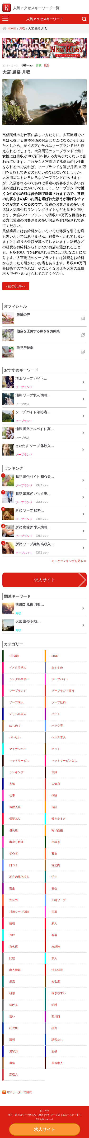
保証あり (15, 818)
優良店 (13, 830)
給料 (54, 1004)
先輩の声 (23, 314)
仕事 (12, 795)
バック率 (57, 725)
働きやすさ (59, 818)
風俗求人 (57, 1063)
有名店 (13, 946)
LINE (55, 655)
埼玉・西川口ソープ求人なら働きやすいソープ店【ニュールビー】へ (44, 1115)
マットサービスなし (64, 760)
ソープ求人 (16, 702)
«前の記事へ (16, 286)
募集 (54, 853)
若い (12, 1016)
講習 (12, 1039)
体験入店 (15, 807)
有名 (54, 935)
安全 (12, 888)
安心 (54, 888)
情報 (12, 923)
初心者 (13, 853)
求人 (54, 958)
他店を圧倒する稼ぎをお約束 (38, 331)
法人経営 (57, 970)
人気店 (56, 783)
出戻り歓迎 (16, 842)
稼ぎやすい (59, 993)
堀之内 (56, 865)
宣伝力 (13, 900)
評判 (54, 1028)
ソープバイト (60, 679)
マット (56, 749)
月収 (12, 935)
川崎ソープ (59, 900)
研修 (12, 993)
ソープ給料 (59, 702)
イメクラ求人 (17, 667)
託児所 (13, 1028)
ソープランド (17, 690)
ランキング (16, 772)
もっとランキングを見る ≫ (69, 561)
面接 (54, 1051)
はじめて (15, 725)
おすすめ (57, 667)
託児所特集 (25, 347)
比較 (12, 958)
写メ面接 (57, 830)
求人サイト (44, 1129)
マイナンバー (17, 749)
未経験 (56, 946)
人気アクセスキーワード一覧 (30, 8)
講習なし (57, 1039)
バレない (15, 737)
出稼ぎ (56, 842)
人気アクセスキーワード (44, 19)
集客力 (13, 1051)
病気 (12, 981)
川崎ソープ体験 (19, 911)
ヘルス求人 (59, 737)
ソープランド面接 (63, 690)
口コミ (13, 865)
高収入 (13, 1074)
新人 (54, 923)
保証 (54, 807)
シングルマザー (19, 679)
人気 (12, 783)
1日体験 (14, 655)
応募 (54, 911)
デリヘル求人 (17, 714)
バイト (56, 714)
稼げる (13, 1004)
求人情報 (15, 970)
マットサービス (19, 760)
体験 (54, 795)
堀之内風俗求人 (19, 876)
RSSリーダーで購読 (19, 1092)
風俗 (12, 1063)
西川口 (56, 1016)
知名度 (56, 981)
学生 (54, 876)
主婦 (54, 772)
